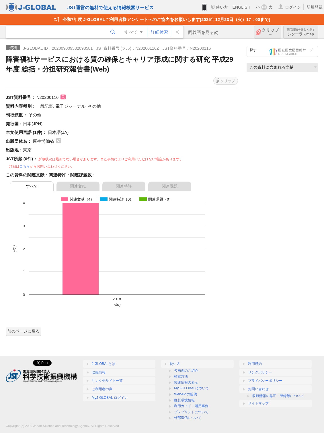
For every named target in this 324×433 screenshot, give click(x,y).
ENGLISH (241, 7)
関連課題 (170, 186)
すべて (32, 186)
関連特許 (124, 186)
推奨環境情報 (184, 400)
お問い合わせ (258, 389)
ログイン (293, 7)
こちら (24, 166)
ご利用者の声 (102, 389)
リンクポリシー (260, 372)
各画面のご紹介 (186, 371)
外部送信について (188, 418)
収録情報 (99, 372)
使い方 (222, 7)
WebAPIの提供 (185, 394)
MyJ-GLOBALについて (191, 388)
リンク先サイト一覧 (107, 381)
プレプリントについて (191, 412)
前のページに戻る (23, 331)
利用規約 (255, 364)
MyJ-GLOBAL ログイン (110, 398)
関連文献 (78, 186)
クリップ (270, 32)
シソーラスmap (300, 32)
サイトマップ (258, 403)
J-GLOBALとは (103, 364)
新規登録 (315, 7)
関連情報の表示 (186, 382)
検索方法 (181, 376)
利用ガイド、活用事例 (191, 406)
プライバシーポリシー (265, 381)
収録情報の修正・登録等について (278, 396)
